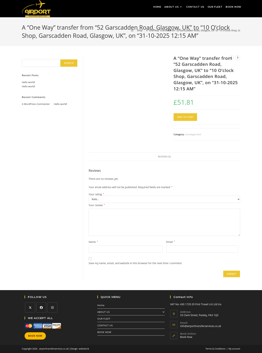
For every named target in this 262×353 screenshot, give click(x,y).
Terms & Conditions (215, 348)
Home (100, 305)
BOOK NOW (104, 332)
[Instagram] (52, 307)
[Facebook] (41, 307)
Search (26, 57)
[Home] (132, 30)
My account (234, 348)
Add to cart (185, 117)
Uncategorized (193, 134)
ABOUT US (131, 312)
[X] (30, 307)
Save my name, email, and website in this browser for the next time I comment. (135, 263)
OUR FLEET (103, 318)
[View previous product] (231, 57)
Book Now (35, 335)
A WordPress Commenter (36, 104)
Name (93, 242)
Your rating (96, 194)
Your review (97, 205)
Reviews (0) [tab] (164, 156)
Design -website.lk (80, 348)
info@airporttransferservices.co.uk (200, 326)
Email (170, 242)
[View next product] (237, 57)
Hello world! (28, 82)
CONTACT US (105, 325)
